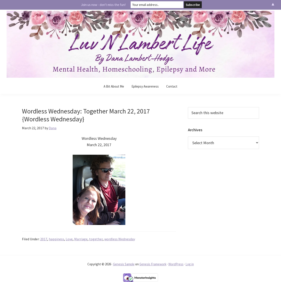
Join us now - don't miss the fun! (103, 5)
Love (69, 239)
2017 (43, 239)
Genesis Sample (124, 264)
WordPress (176, 264)
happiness (56, 239)
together (96, 239)
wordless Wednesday (119, 239)
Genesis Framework (152, 264)
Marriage (81, 239)
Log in (190, 264)
